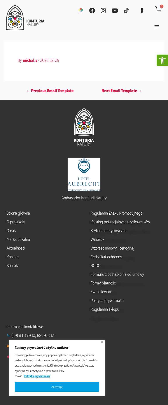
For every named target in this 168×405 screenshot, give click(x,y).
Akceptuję (57, 387)
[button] (162, 60)
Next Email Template (122, 90)
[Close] (102, 342)
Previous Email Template (50, 90)
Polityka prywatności (37, 376)
